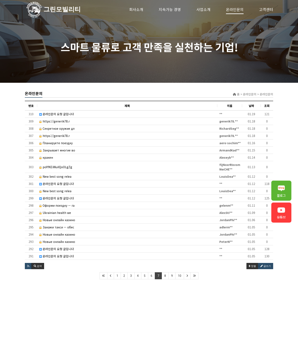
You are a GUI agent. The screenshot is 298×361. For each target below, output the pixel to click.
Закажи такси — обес (56, 227)
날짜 (251, 106)
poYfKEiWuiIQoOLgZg (55, 167)
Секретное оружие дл (56, 128)
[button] (28, 266)
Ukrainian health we (55, 213)
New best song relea (55, 176)
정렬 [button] (252, 266)
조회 (267, 106)
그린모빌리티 (34, 9)
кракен (46, 157)
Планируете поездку (56, 143)
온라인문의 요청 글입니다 (56, 114)
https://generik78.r (54, 121)
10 (179, 275)
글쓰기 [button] (265, 266)
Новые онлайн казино (57, 220)
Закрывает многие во (57, 150)
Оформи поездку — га (56, 205)
